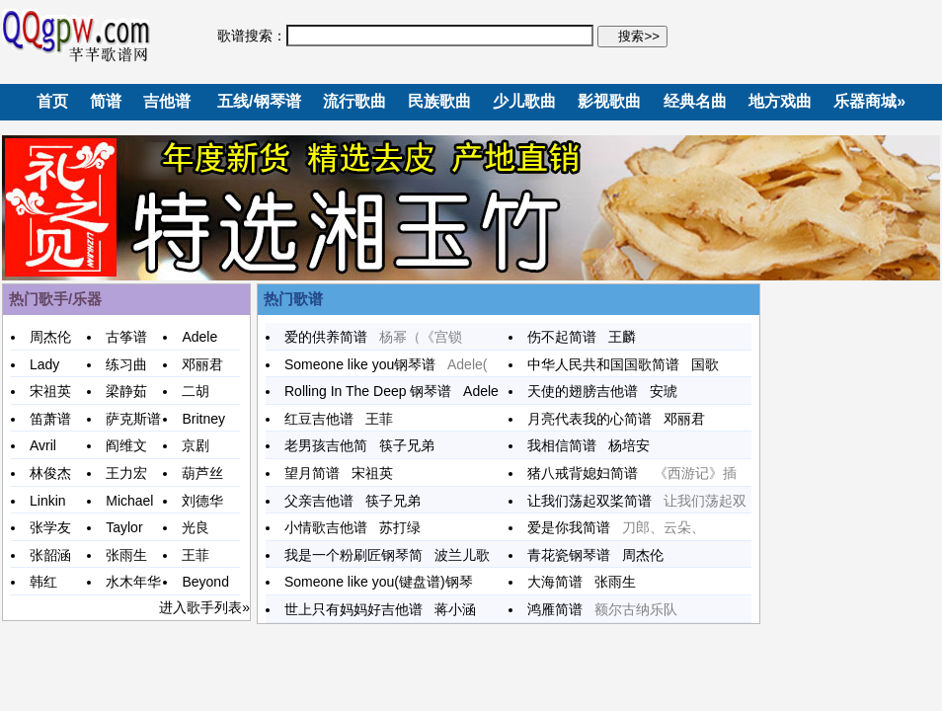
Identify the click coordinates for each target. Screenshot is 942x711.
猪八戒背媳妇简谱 (590, 473)
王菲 (195, 555)
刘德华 (202, 501)
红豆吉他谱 (324, 419)
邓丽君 (202, 364)
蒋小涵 (455, 609)
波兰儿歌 (462, 555)
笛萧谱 (50, 419)
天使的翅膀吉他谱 (588, 391)
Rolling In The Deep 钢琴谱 (373, 391)
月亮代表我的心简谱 (595, 419)
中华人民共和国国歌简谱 (609, 364)
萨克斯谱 (133, 419)
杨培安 (629, 445)
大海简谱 (560, 582)
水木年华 (133, 582)
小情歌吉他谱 (331, 527)
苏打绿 (400, 527)
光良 (195, 527)
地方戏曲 (780, 101)
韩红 (43, 582)
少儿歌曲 (524, 101)
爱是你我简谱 (574, 527)
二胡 (195, 391)
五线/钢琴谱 (258, 101)
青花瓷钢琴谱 (574, 555)
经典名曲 (695, 101)
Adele (199, 337)
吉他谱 (167, 101)
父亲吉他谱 (324, 501)
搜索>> (636, 36)
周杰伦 (50, 337)
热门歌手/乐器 (55, 298)
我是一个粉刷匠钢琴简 (359, 555)
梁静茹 (126, 391)
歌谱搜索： (251, 35)
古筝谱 (126, 337)
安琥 (663, 391)
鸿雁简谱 (560, 609)
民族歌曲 (439, 101)
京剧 (195, 445)
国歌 (705, 364)
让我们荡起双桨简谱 (595, 501)
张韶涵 (50, 555)
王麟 (622, 337)
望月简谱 (318, 473)
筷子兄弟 (406, 445)
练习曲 (126, 364)
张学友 (50, 527)
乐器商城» (869, 101)
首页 (52, 101)
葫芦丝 (202, 473)
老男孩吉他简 (331, 445)
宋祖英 (50, 391)
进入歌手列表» (204, 607)
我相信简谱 (567, 445)
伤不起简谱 (567, 337)
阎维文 (126, 445)
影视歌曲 (609, 101)
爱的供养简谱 (331, 337)
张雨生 (126, 555)
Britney (203, 419)
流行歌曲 (354, 101)
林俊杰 (50, 473)
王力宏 (126, 473)
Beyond (205, 582)
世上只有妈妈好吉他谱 (359, 609)
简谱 (105, 101)
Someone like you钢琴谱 (365, 364)
